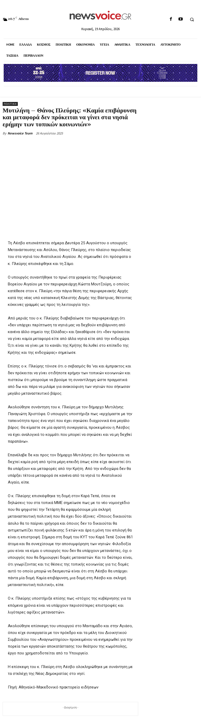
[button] (191, 19)
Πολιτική (10, 104)
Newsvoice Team (20, 133)
